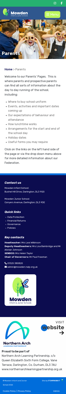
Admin (56, 391)
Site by (45, 381)
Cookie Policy (9, 391)
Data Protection (15, 217)
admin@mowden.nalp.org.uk (22, 267)
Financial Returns (16, 220)
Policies (11, 228)
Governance (14, 224)
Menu (52, 14)
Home (8, 69)
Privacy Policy (24, 391)
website (53, 327)
